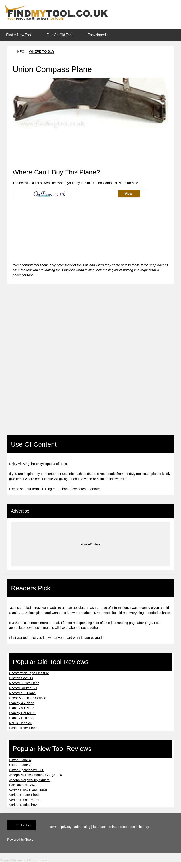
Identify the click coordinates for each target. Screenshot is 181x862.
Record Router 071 (23, 688)
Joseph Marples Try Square (29, 780)
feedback (99, 827)
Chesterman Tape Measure (29, 673)
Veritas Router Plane (24, 795)
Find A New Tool (18, 35)
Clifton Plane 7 (20, 765)
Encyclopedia (98, 35)
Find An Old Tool (59, 35)
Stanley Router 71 (22, 713)
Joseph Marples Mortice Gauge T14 (35, 775)
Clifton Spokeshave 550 (26, 770)
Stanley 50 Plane (21, 708)
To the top (23, 825)
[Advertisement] (90, 139)
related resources (122, 827)
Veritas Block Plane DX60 (28, 790)
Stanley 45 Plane (21, 703)
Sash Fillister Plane (23, 728)
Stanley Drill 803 (21, 718)
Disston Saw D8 (21, 678)
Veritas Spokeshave (24, 805)
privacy (66, 827)
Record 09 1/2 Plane (24, 683)
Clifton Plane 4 (20, 760)
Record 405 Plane (22, 693)
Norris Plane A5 (20, 723)
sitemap (143, 827)
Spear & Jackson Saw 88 (27, 698)
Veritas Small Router (24, 800)
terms (36, 489)
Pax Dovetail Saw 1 (23, 785)
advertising (82, 827)
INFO (20, 51)
